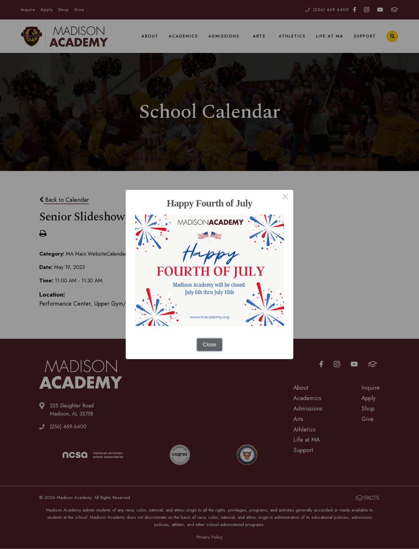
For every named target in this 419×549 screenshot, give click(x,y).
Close (209, 344)
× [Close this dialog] (285, 198)
